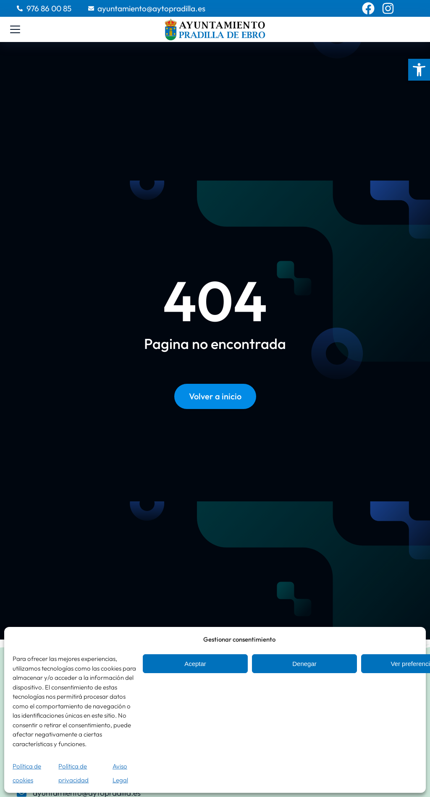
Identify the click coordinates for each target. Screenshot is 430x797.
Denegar (304, 663)
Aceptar (195, 663)
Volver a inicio (215, 398)
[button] (419, 70)
